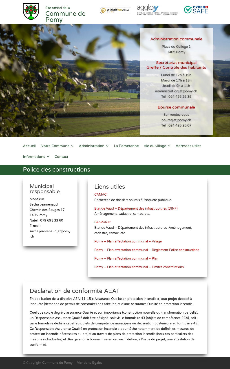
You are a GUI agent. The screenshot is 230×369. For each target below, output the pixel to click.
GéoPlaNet (106, 222)
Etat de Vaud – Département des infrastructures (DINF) (137, 210)
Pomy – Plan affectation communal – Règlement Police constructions (147, 248)
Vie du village (155, 146)
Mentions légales (89, 363)
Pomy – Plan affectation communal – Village (130, 240)
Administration (91, 146)
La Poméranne (126, 146)
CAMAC (104, 197)
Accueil (29, 146)
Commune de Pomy (57, 363)
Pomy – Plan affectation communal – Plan (128, 256)
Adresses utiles (188, 146)
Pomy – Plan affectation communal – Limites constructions (140, 264)
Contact (61, 157)
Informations (34, 157)
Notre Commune (55, 146)
